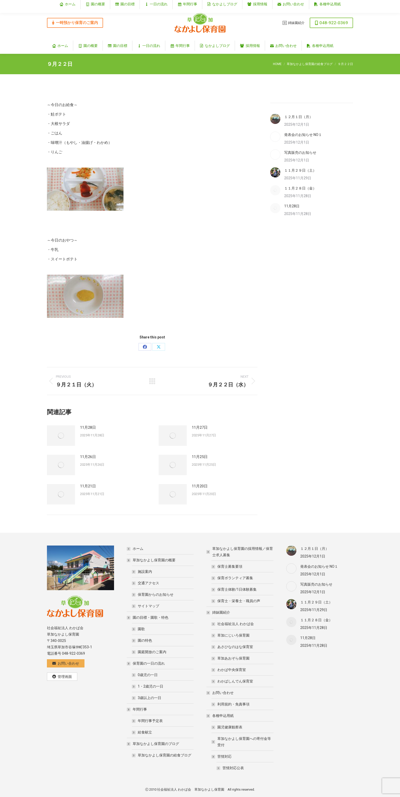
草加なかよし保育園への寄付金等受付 (244, 742)
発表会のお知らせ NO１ (303, 135)
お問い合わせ (220, 693)
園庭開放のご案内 (152, 652)
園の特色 (145, 640)
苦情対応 (222, 756)
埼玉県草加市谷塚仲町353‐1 (331, 4)
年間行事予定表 (150, 721)
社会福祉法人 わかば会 (235, 624)
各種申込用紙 (220, 716)
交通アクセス (148, 583)
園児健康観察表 (229, 727)
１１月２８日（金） (300, 188)
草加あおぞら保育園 (233, 658)
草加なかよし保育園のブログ (153, 744)
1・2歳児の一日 (150, 686)
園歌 (141, 629)
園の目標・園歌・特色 (148, 617)
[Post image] (61, 435)
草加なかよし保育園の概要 (152, 560)
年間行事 (137, 709)
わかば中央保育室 (231, 670)
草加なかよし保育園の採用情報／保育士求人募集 (240, 552)
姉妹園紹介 (218, 612)
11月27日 (200, 427)
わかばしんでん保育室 (235, 681)
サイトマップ (148, 606)
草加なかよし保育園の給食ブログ (164, 755)
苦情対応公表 (233, 768)
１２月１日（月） (298, 117)
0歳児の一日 (148, 675)
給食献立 (145, 732)
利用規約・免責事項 (233, 704)
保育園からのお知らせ (155, 594)
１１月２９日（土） (300, 170)
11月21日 (88, 486)
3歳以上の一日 (149, 698)
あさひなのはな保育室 (235, 647)
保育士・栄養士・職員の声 (238, 601)
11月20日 (200, 486)
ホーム (138, 549)
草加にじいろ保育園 (233, 635)
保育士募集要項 (229, 566)
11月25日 (200, 456)
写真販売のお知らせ (300, 152)
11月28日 (88, 427)
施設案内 (145, 572)
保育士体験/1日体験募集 (237, 589)
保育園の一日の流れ (146, 663)
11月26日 (88, 456)
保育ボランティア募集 (235, 578)
